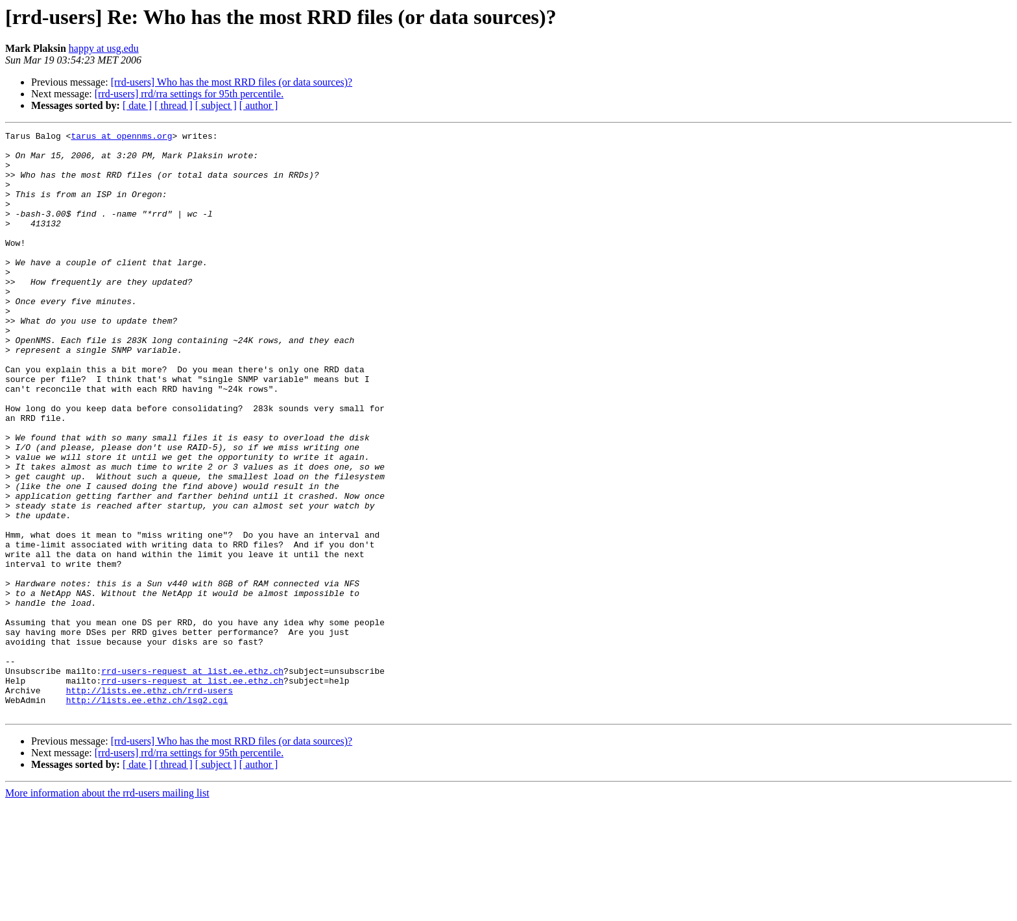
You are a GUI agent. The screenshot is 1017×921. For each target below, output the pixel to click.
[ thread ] (173, 105)
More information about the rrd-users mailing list (107, 909)
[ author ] (258, 105)
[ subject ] (216, 105)
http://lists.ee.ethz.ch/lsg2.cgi (147, 814)
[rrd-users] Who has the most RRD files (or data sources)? (232, 82)
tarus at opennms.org (121, 137)
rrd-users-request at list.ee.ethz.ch (192, 779)
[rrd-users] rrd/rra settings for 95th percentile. (189, 93)
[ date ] (137, 105)
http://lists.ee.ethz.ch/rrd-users (149, 803)
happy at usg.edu (104, 48)
